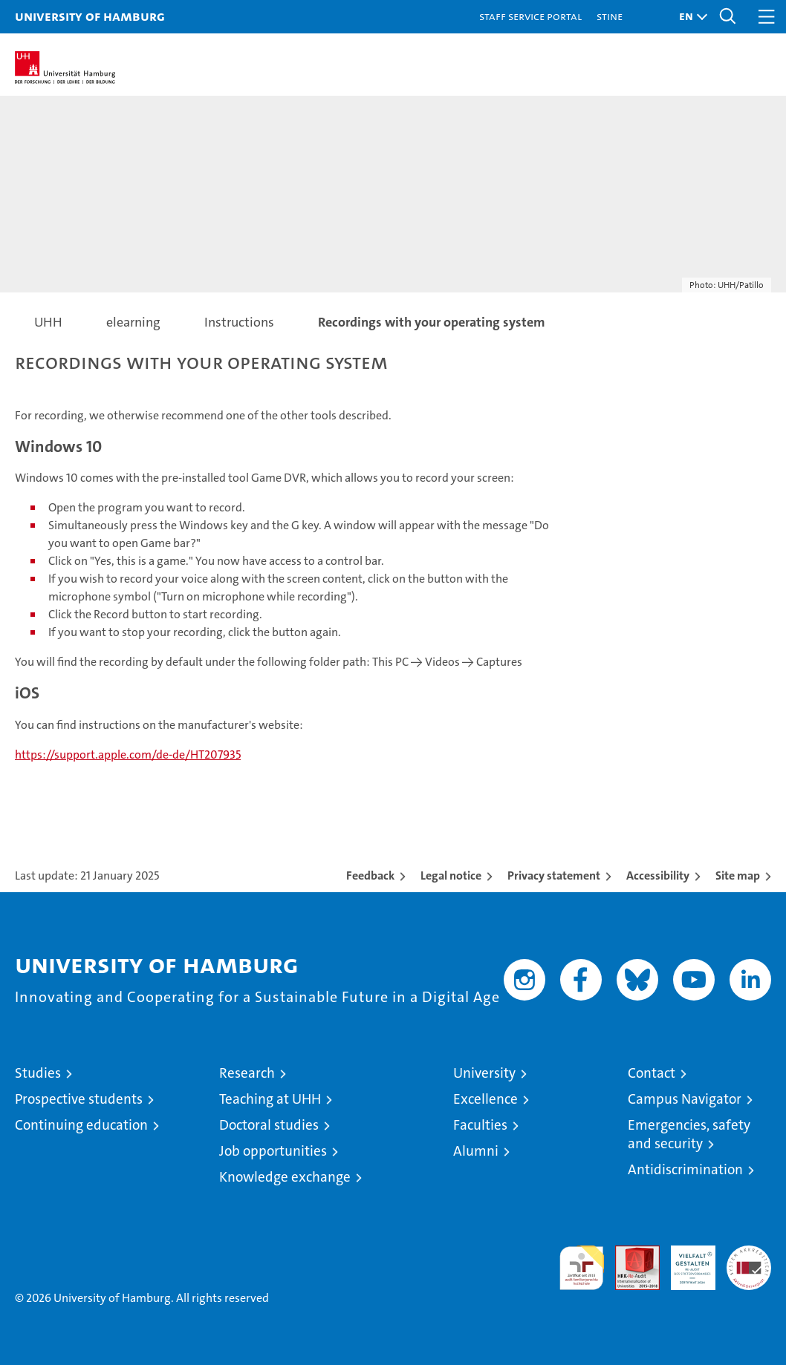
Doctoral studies (269, 1125)
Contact (651, 1073)
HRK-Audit (685, 1261)
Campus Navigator (684, 1099)
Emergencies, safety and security (689, 1134)
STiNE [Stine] (610, 16)
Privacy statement (553, 875)
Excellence (485, 1099)
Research (247, 1073)
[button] (689, 16)
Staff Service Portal (530, 16)
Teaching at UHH (270, 1099)
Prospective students (79, 1099)
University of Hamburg (90, 16)
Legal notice (450, 875)
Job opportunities (273, 1151)
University (484, 1073)
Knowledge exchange (285, 1177)
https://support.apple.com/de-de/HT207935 (128, 754)
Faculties (480, 1125)
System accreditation (749, 1261)
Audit (629, 1253)
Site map (737, 875)
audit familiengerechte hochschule (581, 1267)
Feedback (370, 875)
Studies (38, 1073)
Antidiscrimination (685, 1169)
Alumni (475, 1151)
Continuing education (81, 1125)
